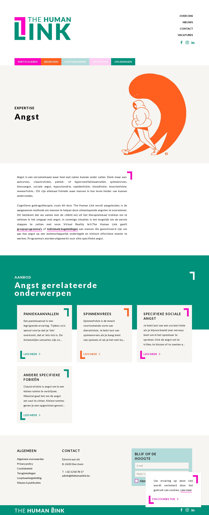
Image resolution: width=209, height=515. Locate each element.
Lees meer (32, 353)
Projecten (100, 61)
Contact (186, 28)
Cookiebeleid (24, 468)
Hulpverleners (75, 61)
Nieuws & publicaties (29, 482)
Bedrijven (51, 61)
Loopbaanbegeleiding (29, 477)
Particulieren (28, 61)
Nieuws (188, 22)
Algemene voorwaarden (30, 458)
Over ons (186, 15)
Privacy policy (25, 463)
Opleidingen (123, 61)
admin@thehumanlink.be (76, 475)
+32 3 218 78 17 (74, 471)
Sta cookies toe (165, 498)
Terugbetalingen (26, 473)
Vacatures (185, 34)
